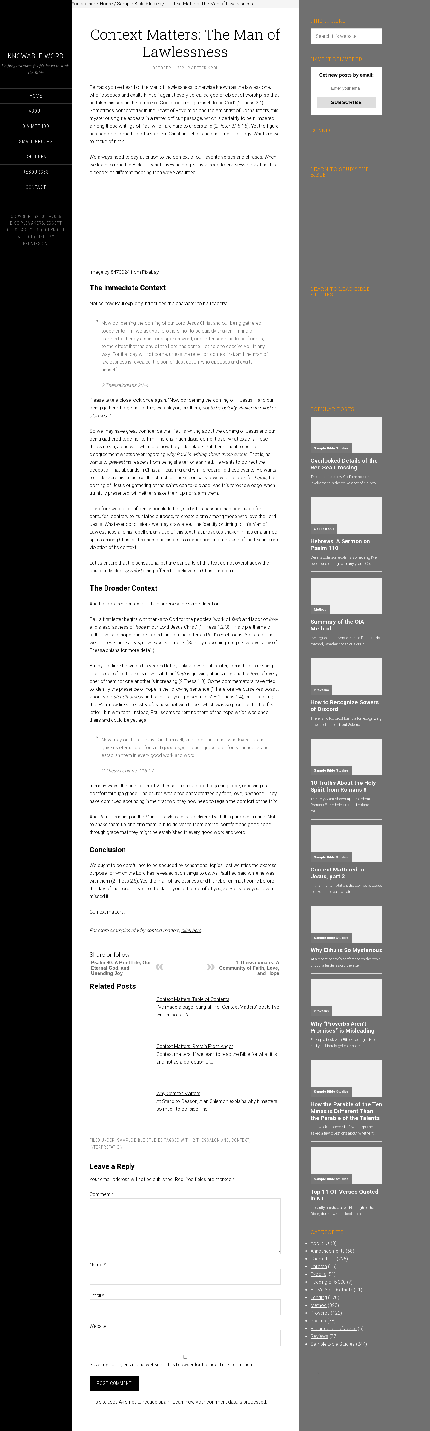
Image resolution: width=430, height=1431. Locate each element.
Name (98, 1265)
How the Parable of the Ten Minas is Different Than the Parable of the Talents (346, 1111)
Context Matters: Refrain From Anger (194, 1046)
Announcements (328, 1251)
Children (319, 1266)
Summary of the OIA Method (337, 625)
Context (240, 1140)
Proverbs (321, 690)
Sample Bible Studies (140, 1140)
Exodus (318, 1274)
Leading (319, 1297)
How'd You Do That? (332, 1290)
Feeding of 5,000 (328, 1282)
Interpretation (106, 1147)
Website (98, 1326)
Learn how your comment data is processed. (220, 1402)
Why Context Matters (178, 1093)
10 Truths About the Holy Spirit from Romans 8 (343, 786)
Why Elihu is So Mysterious (346, 950)
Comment (102, 1194)
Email (97, 1295)
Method (320, 609)
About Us (320, 1243)
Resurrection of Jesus (334, 1328)
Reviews (319, 1336)
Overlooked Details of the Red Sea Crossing (344, 464)
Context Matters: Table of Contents (192, 999)
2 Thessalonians (211, 1140)
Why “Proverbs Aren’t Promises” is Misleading (342, 1027)
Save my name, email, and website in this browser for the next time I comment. (172, 1364)
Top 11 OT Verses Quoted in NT (344, 1195)
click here (191, 930)
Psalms (318, 1321)
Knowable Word (36, 56)
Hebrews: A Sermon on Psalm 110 (340, 544)
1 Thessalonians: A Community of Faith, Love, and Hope (249, 968)
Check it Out (324, 529)
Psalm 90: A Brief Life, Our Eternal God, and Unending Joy (121, 968)
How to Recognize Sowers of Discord (345, 706)
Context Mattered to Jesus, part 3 (337, 873)
